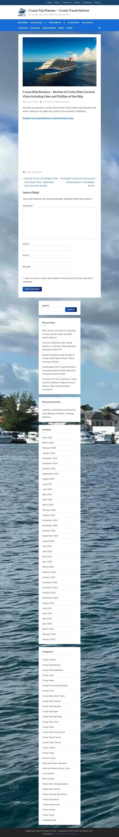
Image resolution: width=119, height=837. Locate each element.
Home (49, 2)
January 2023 (48, 639)
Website (27, 266)
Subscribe (87, 2)
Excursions (87, 22)
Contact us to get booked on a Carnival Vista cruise (48, 118)
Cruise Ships (48, 727)
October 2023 (49, 592)
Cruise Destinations (51, 665)
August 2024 (48, 541)
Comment (28, 205)
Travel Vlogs (48, 815)
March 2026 (48, 442)
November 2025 (50, 463)
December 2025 (49, 458)
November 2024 (50, 525)
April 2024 (47, 561)
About (57, 2)
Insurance (23, 28)
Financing (35, 28)
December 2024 (49, 520)
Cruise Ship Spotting (52, 716)
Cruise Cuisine (49, 660)
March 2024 (48, 567)
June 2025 (47, 489)
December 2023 (49, 582)
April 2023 (47, 623)
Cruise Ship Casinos (51, 701)
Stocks (77, 2)
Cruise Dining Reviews (52, 670)
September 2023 (50, 598)
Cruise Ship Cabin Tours (53, 696)
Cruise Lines (36, 22)
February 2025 (49, 510)
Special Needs (49, 28)
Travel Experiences (51, 804)
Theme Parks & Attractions (54, 794)
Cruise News (48, 680)
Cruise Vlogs (48, 753)
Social (69, 28)
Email (26, 255)
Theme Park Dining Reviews (55, 784)
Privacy (97, 2)
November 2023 (50, 587)
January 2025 (48, 515)
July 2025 (47, 484)
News (61, 28)
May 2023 (47, 618)
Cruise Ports (73, 22)
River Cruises (48, 779)
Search (45, 305)
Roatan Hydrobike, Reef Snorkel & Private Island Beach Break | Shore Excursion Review (58, 358)
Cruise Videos (48, 747)
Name (26, 244)
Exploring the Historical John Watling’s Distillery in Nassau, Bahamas (58, 413)
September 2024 (50, 536)
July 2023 (47, 608)
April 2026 (47, 437)
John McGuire (47, 101)
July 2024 (47, 546)
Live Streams (48, 773)
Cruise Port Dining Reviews (55, 685)
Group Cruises (49, 758)
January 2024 (48, 577)
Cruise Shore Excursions (53, 732)
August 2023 (48, 603)
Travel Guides (48, 810)
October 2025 (49, 468)
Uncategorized (49, 820)
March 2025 (48, 505)
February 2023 (49, 634)
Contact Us (67, 2)
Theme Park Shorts (51, 789)
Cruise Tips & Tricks (51, 737)
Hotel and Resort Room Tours (56, 768)
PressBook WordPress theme (64, 834)
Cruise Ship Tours (50, 722)
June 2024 (47, 551)
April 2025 (47, 499)
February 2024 (49, 572)
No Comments (63, 101)
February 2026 (49, 448)
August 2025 (48, 479)
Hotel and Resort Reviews (54, 763)
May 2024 (47, 556)
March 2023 (48, 629)
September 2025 (50, 474)
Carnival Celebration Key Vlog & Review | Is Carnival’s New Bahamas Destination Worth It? (59, 346)
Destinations (55, 22)
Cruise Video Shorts (51, 742)
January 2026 (48, 453)
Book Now (23, 22)
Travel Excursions (50, 799)
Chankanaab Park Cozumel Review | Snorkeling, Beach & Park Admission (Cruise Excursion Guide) (59, 370)
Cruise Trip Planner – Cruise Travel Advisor (59, 10)
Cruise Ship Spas (50, 711)
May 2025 (47, 494)
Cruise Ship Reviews (34, 172)
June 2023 (47, 613)
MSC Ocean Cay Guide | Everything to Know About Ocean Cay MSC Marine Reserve (58, 334)
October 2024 (49, 530)
